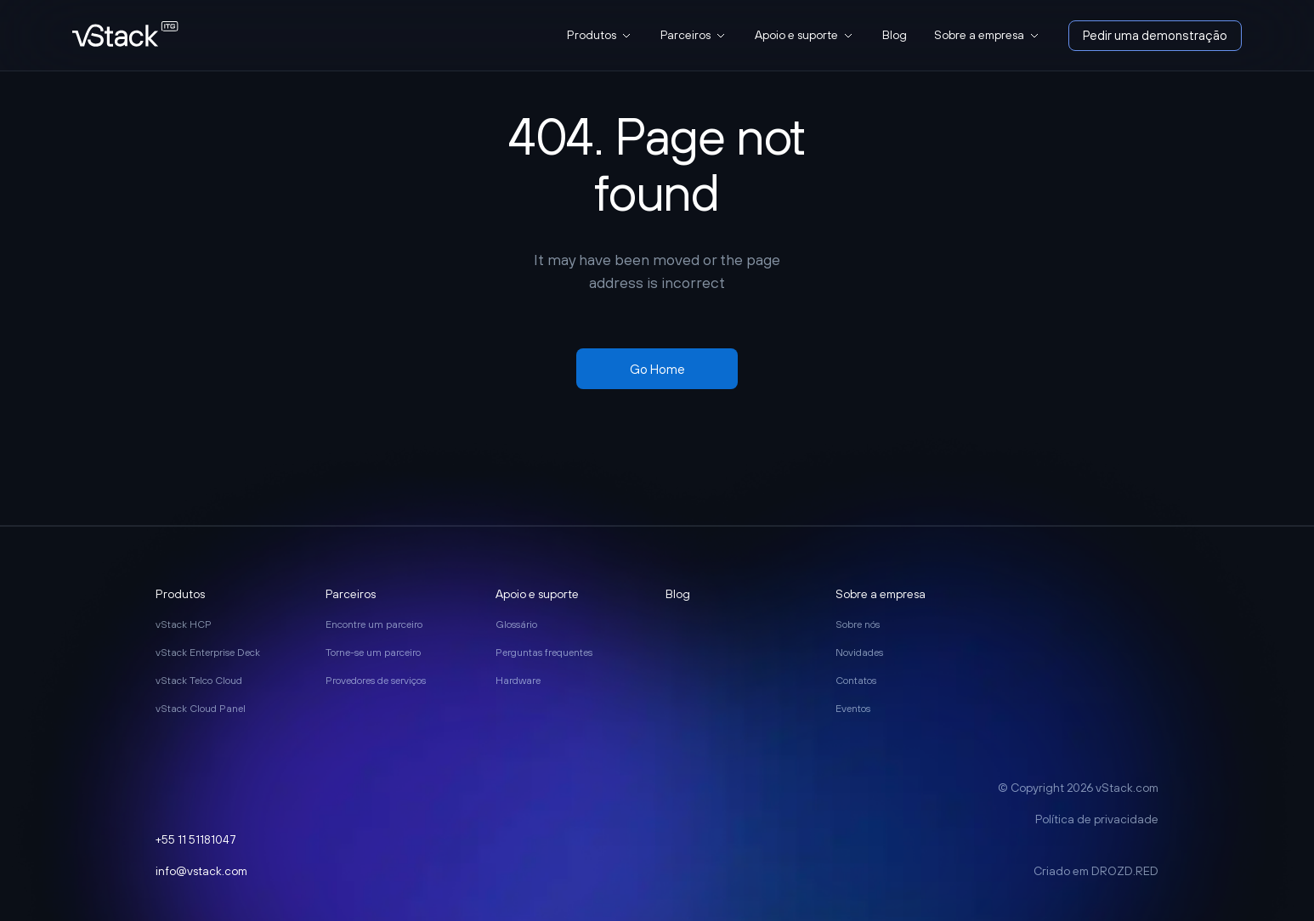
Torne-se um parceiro (373, 652)
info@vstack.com (201, 871)
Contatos (855, 681)
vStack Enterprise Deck (208, 652)
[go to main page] (125, 35)
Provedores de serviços (376, 681)
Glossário (516, 624)
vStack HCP (184, 624)
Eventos (852, 709)
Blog (894, 35)
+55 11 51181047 (196, 839)
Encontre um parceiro (374, 624)
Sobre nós (857, 624)
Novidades (859, 652)
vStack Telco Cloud (199, 681)
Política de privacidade (1096, 819)
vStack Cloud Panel (201, 709)
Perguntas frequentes (544, 652)
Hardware (518, 681)
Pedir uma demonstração (1155, 35)
